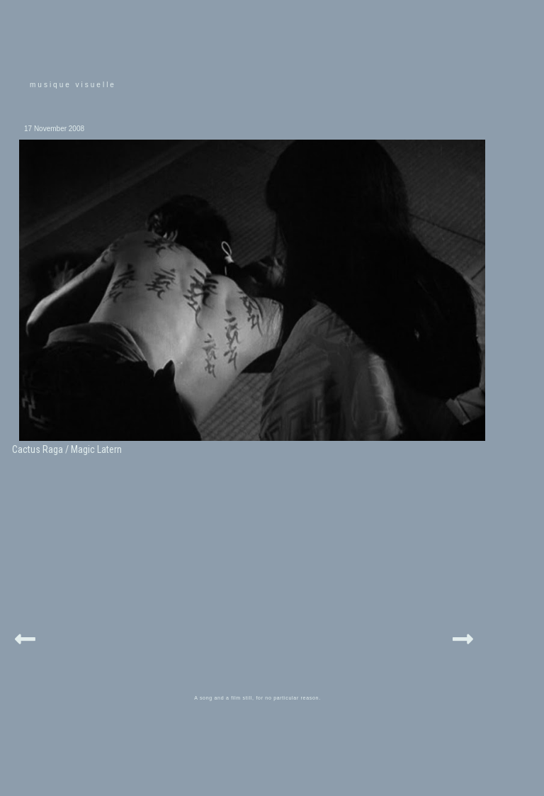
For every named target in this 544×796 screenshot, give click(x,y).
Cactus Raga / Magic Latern (67, 449)
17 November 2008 (54, 129)
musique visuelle (73, 85)
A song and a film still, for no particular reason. (257, 697)
